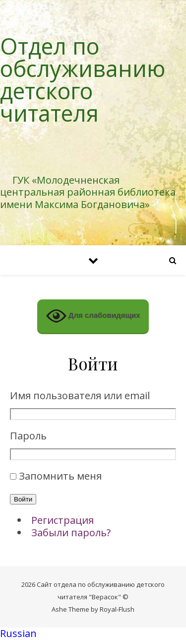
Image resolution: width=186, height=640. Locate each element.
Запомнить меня (60, 476)
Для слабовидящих (93, 316)
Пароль (28, 436)
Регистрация (62, 520)
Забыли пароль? (71, 532)
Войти (23, 499)
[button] (93, 634)
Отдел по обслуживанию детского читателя (83, 79)
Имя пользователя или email (80, 396)
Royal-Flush (117, 609)
